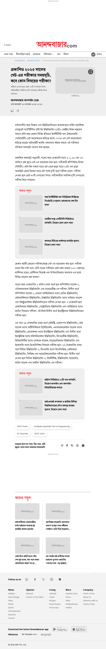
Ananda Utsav (71, 593)
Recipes (52, 600)
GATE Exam (22, 426)
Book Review (54, 604)
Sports (11, 607)
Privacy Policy (89, 604)
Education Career (33, 60)
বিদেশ (66, 54)
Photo (68, 597)
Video (68, 600)
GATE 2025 (39, 433)
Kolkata (11, 593)
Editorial (29, 593)
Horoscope (54, 607)
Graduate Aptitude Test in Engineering (52, 426)
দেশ (58, 54)
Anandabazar (20, 60)
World (10, 604)
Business (12, 614)
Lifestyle (52, 593)
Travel (51, 597)
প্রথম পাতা (8, 54)
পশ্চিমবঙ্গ (48, 54)
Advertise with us (90, 600)
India (10, 600)
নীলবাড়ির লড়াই (23, 54)
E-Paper (7, 45)
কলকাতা (36, 54)
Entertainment (14, 611)
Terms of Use (88, 593)
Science (11, 618)
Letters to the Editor (35, 597)
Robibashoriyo (72, 604)
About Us (87, 597)
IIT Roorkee (22, 433)
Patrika (69, 607)
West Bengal (13, 597)
